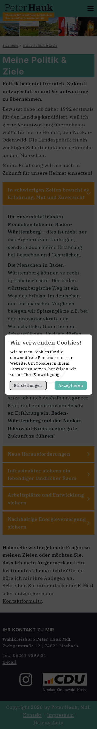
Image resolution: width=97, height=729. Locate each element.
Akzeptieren (70, 385)
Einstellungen (28, 385)
